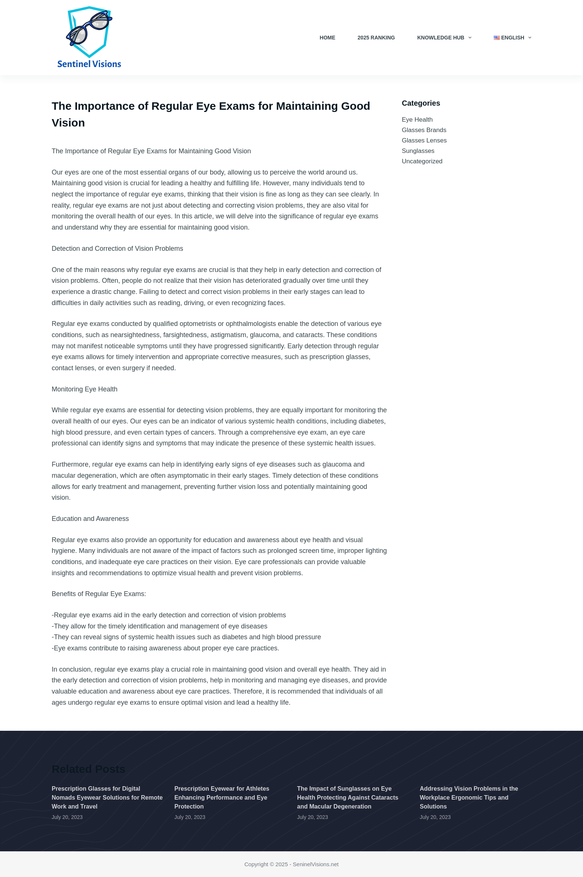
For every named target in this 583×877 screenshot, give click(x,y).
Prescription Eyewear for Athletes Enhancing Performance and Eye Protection (222, 797)
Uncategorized (422, 161)
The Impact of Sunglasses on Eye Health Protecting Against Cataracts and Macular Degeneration (347, 797)
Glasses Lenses (424, 140)
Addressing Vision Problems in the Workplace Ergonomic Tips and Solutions (469, 797)
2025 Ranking (376, 38)
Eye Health (417, 119)
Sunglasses (418, 150)
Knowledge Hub (445, 37)
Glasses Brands (424, 130)
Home (327, 38)
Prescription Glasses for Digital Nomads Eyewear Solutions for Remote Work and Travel (107, 797)
